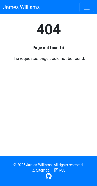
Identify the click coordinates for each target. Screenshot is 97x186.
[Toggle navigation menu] (86, 7)
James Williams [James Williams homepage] (21, 7)
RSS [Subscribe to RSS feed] (59, 170)
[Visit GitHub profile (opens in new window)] (49, 176)
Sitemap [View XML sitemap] (41, 170)
